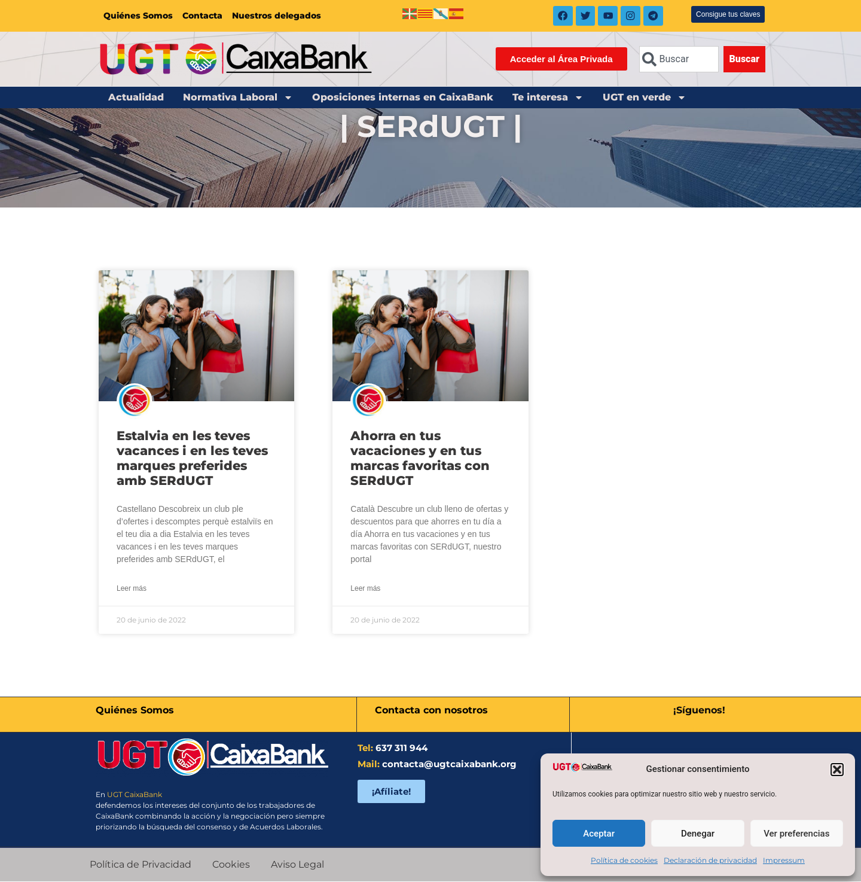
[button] (837, 770)
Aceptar (599, 833)
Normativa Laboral (238, 98)
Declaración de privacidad (710, 860)
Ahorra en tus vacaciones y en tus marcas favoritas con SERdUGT (420, 459)
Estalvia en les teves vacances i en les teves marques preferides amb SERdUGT (192, 459)
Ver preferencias (796, 833)
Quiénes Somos (138, 16)
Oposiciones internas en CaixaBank (402, 97)
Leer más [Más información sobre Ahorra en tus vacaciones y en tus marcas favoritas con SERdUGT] (365, 589)
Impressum (784, 860)
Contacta (202, 16)
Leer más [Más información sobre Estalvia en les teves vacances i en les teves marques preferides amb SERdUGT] (131, 589)
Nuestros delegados (276, 16)
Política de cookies (624, 860)
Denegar (698, 833)
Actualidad (136, 97)
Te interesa (548, 98)
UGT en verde (644, 98)
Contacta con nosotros (431, 710)
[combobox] (679, 60)
